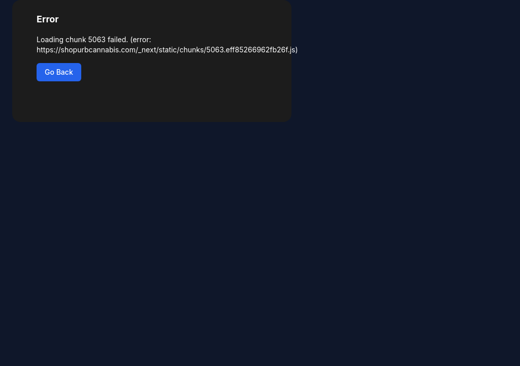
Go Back (59, 72)
